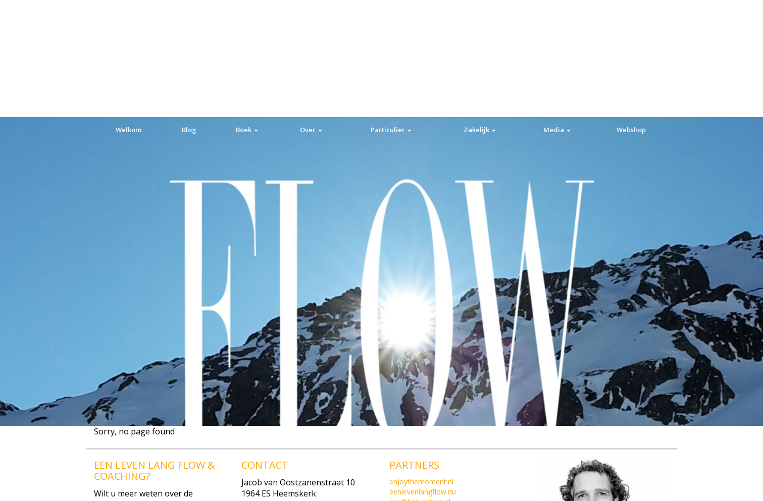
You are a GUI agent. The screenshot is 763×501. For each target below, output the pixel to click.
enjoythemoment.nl (421, 379)
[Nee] (750, 485)
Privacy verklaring (650, 485)
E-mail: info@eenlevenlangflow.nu (157, 468)
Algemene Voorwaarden (428, 419)
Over (311, 12)
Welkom (128, 12)
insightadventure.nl (419, 399)
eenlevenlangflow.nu (422, 389)
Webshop (631, 12)
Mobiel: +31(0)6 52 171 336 (144, 457)
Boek (247, 12)
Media (557, 12)
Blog (189, 12)
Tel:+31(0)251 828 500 (282, 402)
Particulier (391, 12)
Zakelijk (480, 12)
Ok (603, 485)
